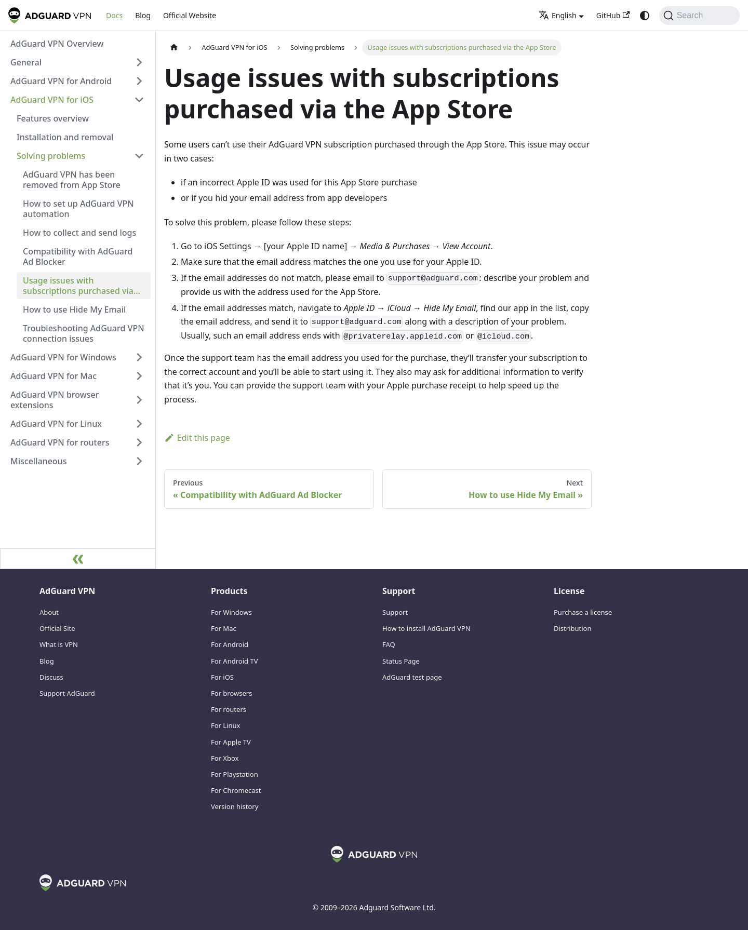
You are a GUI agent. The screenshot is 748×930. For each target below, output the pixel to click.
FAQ (388, 644)
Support (395, 612)
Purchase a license (583, 612)
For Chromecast (236, 790)
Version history (234, 806)
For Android (229, 644)
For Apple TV (231, 742)
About (49, 612)
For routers (228, 709)
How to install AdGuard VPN (426, 628)
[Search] (699, 15)
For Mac (223, 628)
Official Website (189, 15)
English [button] (558, 15)
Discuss (51, 677)
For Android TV (234, 661)
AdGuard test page (412, 677)
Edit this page (197, 437)
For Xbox (224, 758)
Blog (143, 15)
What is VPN (58, 644)
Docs (114, 15)
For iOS (222, 677)
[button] (77, 62)
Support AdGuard (67, 693)
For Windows (231, 612)
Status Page (401, 661)
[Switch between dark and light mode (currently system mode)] (644, 15)
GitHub (613, 15)
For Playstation (234, 774)
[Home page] (174, 47)
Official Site (57, 628)
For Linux (225, 725)
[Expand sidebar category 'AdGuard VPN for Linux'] (139, 423)
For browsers (231, 693)
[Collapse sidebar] (78, 558)
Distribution (572, 628)
